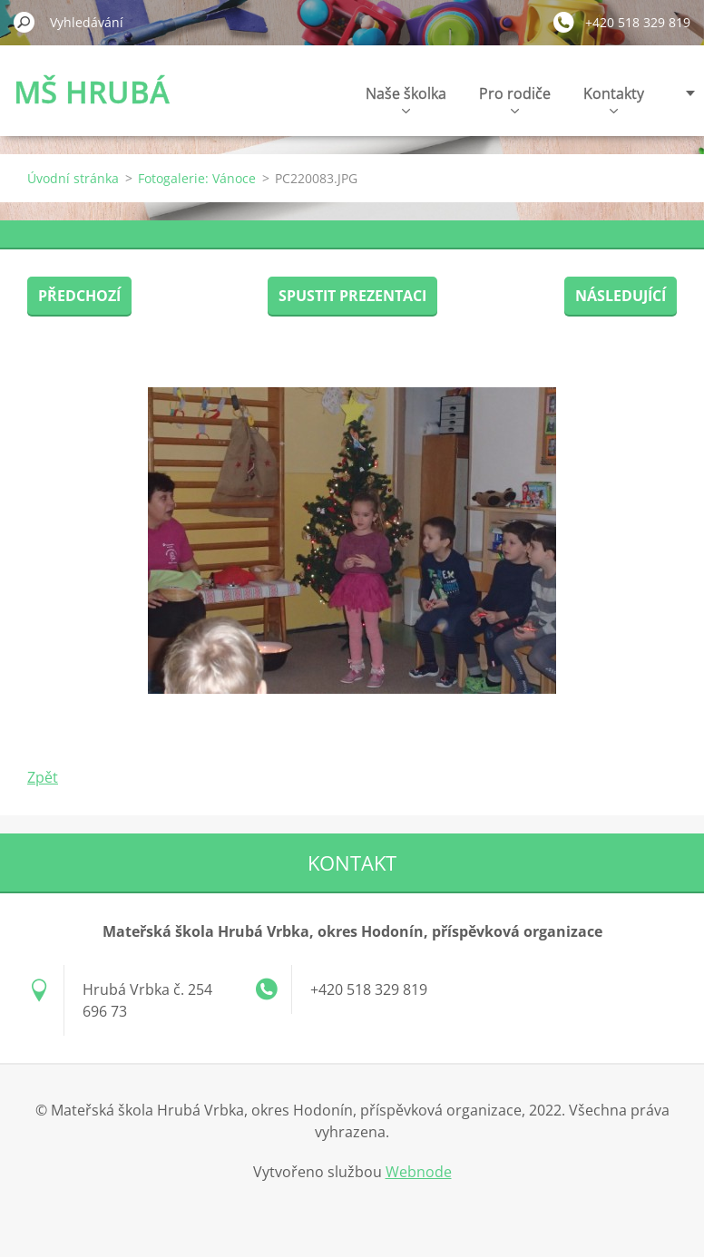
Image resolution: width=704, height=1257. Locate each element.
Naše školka (406, 98)
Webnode (419, 1172)
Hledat (24, 21)
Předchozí (79, 296)
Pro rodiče (515, 98)
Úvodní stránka (73, 178)
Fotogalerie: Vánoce (197, 178)
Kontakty (613, 98)
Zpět (42, 777)
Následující (620, 296)
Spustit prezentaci (352, 296)
